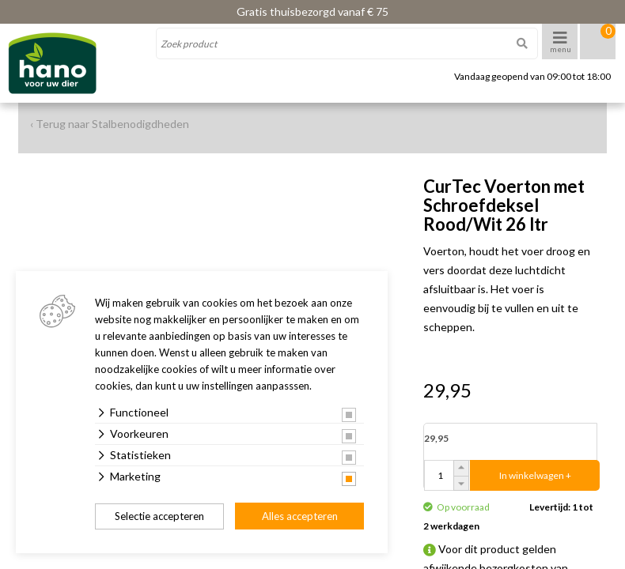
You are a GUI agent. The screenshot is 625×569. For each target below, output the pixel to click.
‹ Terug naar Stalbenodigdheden (109, 123)
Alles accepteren (300, 516)
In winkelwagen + (535, 475)
